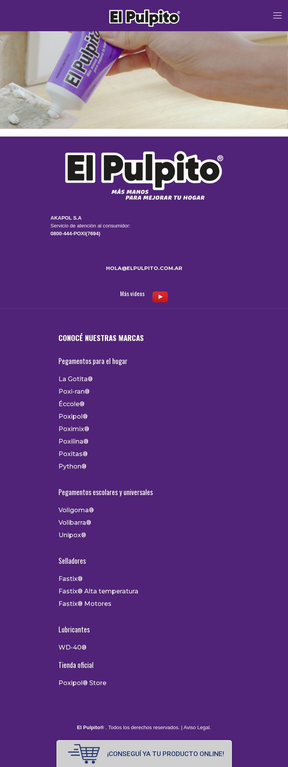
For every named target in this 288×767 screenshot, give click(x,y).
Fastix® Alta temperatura (98, 591)
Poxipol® (73, 417)
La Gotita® (75, 379)
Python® (72, 466)
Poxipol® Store (82, 683)
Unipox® (72, 535)
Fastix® (70, 579)
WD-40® (72, 647)
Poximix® (73, 429)
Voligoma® (76, 510)
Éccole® (71, 404)
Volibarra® (74, 523)
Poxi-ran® (74, 392)
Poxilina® (73, 442)
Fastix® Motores (84, 604)
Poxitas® (73, 454)
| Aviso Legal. (195, 727)
